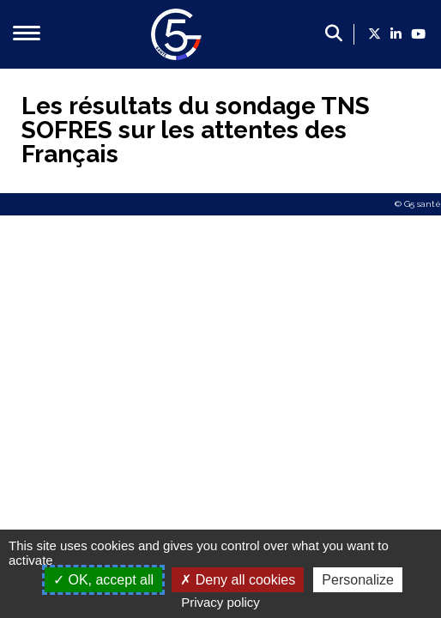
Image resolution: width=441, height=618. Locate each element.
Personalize (358, 580)
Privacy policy (220, 602)
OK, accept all (103, 580)
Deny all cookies (237, 580)
